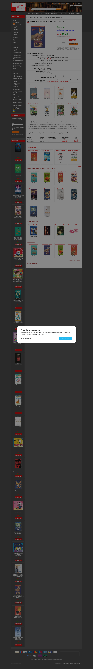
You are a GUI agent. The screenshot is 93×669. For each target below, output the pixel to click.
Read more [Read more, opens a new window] (47, 334)
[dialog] (46, 334)
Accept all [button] (65, 338)
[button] (26, 338)
